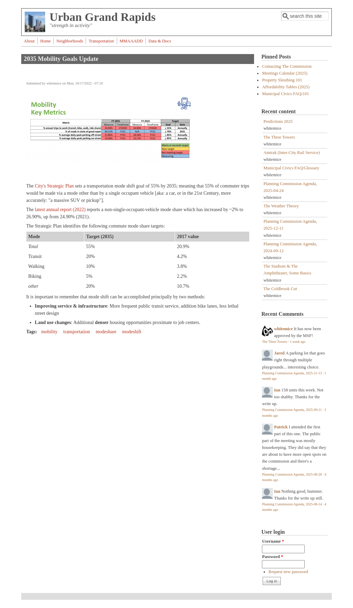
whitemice (283, 328)
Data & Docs (160, 41)
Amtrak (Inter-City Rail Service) (291, 152)
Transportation (101, 41)
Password (272, 556)
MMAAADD (131, 41)
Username (273, 541)
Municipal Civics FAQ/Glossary (291, 168)
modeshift (131, 331)
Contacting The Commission (287, 66)
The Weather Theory (281, 206)
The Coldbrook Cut (280, 288)
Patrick (281, 427)
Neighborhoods (69, 41)
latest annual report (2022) (60, 209)
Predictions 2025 (277, 121)
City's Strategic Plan (54, 186)
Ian (277, 390)
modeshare (106, 331)
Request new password (288, 571)
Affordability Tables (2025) (286, 87)
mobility (49, 331)
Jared (279, 353)
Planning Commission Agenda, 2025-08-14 (292, 504)
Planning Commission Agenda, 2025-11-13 (292, 373)
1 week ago (297, 342)
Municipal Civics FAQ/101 (285, 93)
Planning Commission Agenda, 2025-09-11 (292, 410)
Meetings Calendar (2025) (284, 73)
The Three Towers (279, 137)
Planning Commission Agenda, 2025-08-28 (292, 474)
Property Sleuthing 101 (282, 80)
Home (45, 41)
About (29, 41)
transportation (76, 331)
